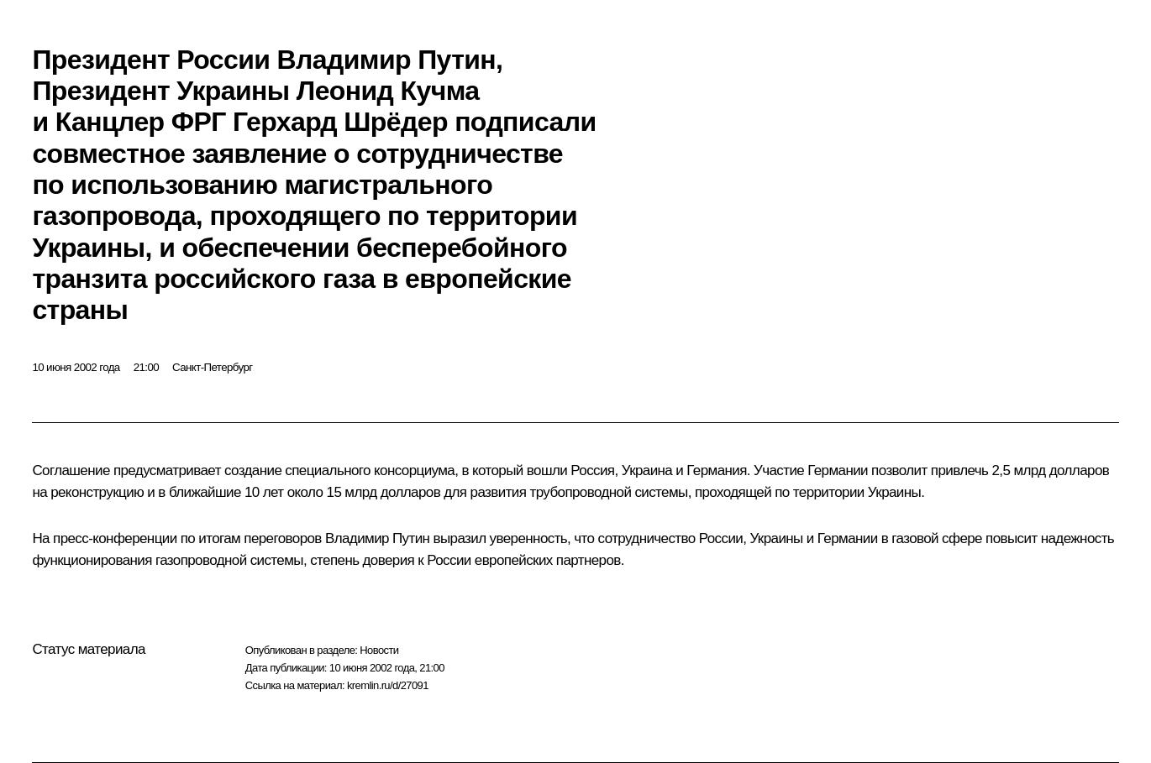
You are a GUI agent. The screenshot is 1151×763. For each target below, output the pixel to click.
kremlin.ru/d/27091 (387, 685)
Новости (379, 650)
